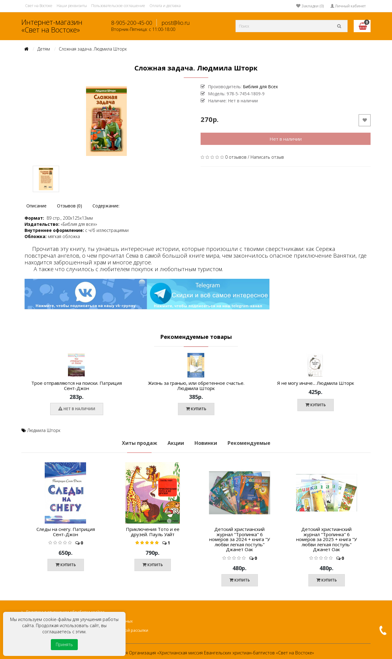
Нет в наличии (286, 139)
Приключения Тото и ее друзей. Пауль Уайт (152, 531)
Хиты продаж (139, 443)
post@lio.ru (175, 22)
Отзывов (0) (69, 206)
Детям (43, 49)
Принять (64, 644)
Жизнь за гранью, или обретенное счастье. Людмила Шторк (196, 385)
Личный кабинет (348, 6)
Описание (36, 206)
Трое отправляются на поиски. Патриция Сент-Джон (76, 385)
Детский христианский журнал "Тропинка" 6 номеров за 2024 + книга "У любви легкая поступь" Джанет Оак (239, 539)
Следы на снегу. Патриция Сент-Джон (65, 531)
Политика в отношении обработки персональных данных (79, 621)
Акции (176, 443)
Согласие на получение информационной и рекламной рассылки (87, 630)
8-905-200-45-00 (131, 22)
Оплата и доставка (165, 5)
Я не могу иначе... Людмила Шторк (315, 383)
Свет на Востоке (38, 5)
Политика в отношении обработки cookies (65, 612)
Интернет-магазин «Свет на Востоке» (51, 26)
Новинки (205, 443)
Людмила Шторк (43, 430)
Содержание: (105, 206)
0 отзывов (236, 157)
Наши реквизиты (72, 5)
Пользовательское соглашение (118, 5)
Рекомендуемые (249, 443)
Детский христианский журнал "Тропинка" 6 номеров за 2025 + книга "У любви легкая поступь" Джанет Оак (326, 539)
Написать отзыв (267, 157)
